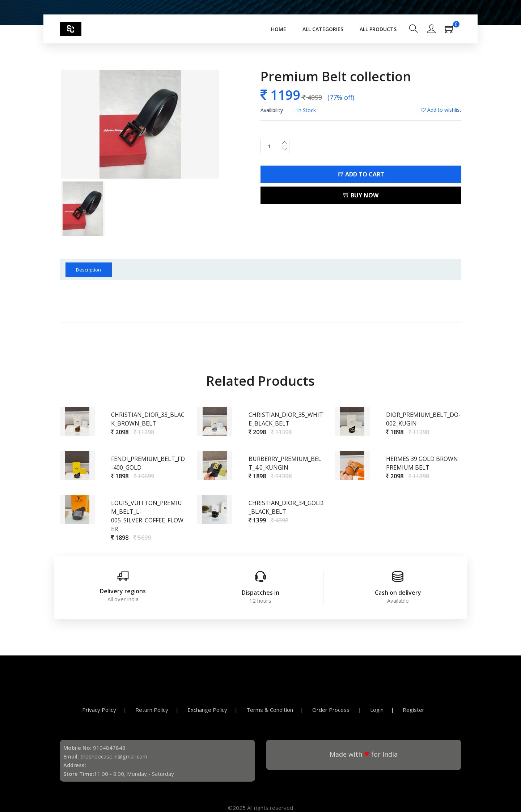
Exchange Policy (207, 709)
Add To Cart (361, 174)
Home (278, 29)
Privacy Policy (99, 709)
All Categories (322, 29)
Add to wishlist (441, 109)
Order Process (331, 709)
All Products (378, 29)
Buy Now (360, 195)
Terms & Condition (269, 709)
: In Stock (288, 110)
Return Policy (151, 709)
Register (413, 709)
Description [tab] (89, 269)
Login (377, 709)
